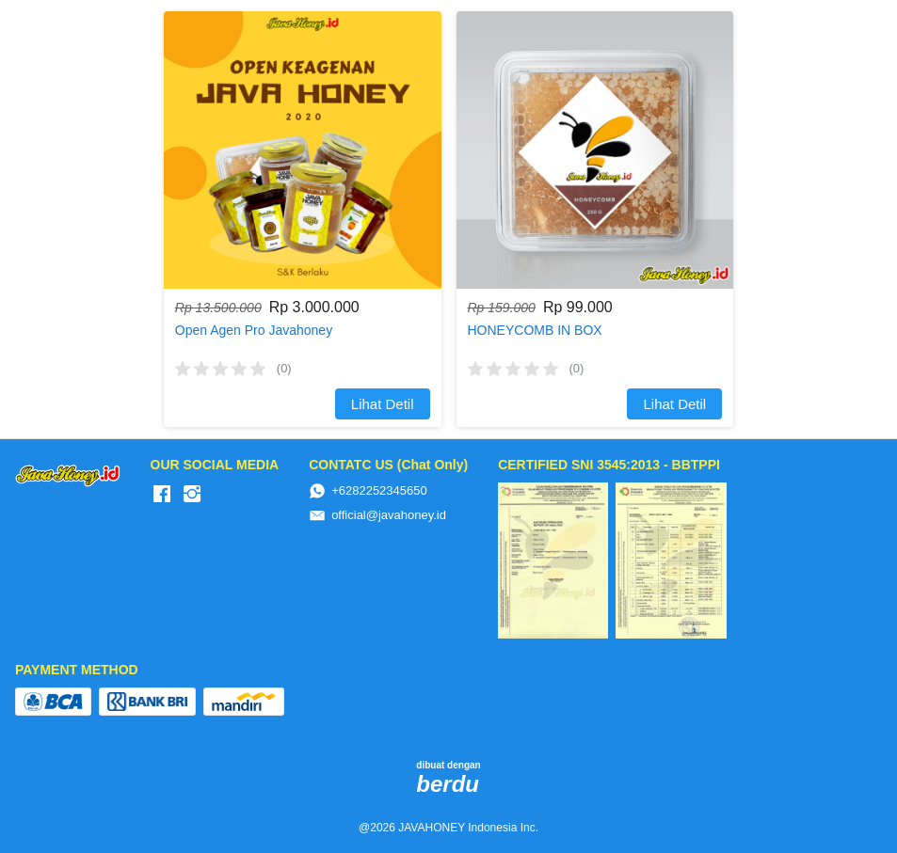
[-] (162, 494)
